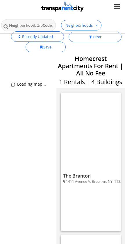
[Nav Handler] (117, 6)
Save (45, 47)
